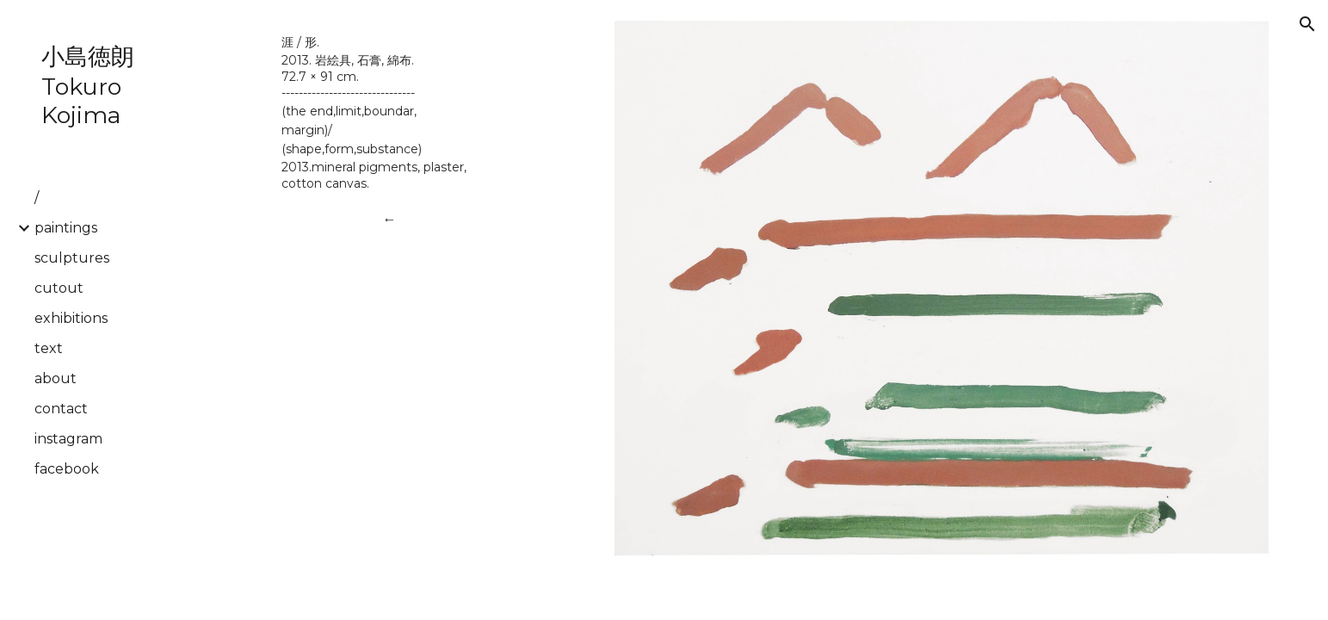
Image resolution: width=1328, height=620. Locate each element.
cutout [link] (58, 288)
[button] (1307, 24)
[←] (389, 219)
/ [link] (36, 197)
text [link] (48, 348)
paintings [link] (65, 228)
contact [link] (61, 408)
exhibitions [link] (71, 318)
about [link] (55, 378)
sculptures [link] (71, 258)
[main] (389, 112)
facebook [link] (66, 469)
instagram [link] (68, 439)
